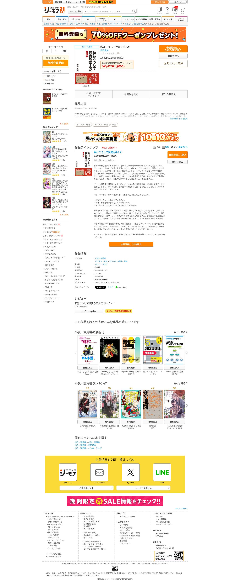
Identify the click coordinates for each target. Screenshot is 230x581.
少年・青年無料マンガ (53, 243)
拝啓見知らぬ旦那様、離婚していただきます (60, 151)
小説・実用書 (141, 19)
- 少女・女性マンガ (54, 522)
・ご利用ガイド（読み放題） (129, 536)
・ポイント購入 (88, 519)
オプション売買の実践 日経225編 (59, 110)
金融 (114, 125)
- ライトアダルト (53, 548)
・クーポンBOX (88, 529)
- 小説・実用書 (53, 535)
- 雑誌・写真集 (53, 532)
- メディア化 (52, 546)
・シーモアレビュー (53, 556)
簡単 (165, 147)
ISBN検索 (147, 563)
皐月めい (55, 192)
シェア (110, 287)
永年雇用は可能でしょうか (60, 135)
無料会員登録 (159, 2)
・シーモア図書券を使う (91, 541)
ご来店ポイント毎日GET (55, 258)
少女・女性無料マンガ (53, 239)
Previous (76, 352)
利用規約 (72, 563)
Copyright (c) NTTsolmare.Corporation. (115, 579)
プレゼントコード (52, 298)
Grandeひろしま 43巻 (109, 372)
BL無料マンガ (50, 247)
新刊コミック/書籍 (51, 224)
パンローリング (116, 24)
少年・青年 (62, 19)
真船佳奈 (131, 428)
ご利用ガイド (50, 76)
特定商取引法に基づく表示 (119, 563)
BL (88, 19)
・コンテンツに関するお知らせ (94, 549)
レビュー (69, 2)
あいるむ (55, 158)
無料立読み (87, 368)
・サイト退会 (87, 538)
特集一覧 (48, 272)
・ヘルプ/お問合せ (125, 528)
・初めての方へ (124, 530)
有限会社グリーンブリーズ (109, 374)
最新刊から (183, 147)
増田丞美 (104, 50)
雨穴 (152, 428)
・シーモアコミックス (163, 524)
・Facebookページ (161, 534)
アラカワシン (57, 207)
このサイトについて (136, 563)
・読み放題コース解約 (90, 535)
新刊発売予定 (50, 228)
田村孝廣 (174, 374)
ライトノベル (128, 19)
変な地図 (152, 426)
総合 (49, 19)
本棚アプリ (49, 302)
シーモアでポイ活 (52, 261)
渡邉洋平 (131, 374)
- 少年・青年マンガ (54, 519)
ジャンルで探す (75, 11)
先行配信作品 (50, 254)
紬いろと (55, 156)
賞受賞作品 (49, 265)
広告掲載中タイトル (53, 283)
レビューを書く (89, 311)
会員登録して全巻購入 (131, 244)
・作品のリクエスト (126, 538)
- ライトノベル (53, 530)
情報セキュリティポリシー (101, 563)
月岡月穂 (179, 428)
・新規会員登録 (88, 516)
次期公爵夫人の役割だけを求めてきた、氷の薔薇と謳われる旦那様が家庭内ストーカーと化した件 (60, 185)
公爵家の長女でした (88, 426)
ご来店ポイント (86, 488)
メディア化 (168, 19)
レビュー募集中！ (108, 53)
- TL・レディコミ (54, 527)
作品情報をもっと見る (179, 119)
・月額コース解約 (89, 533)
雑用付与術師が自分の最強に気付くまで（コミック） (60, 202)
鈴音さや (88, 428)
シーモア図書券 (51, 294)
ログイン (177, 2)
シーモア (47, 2)
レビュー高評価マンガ (54, 280)
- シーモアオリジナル (55, 540)
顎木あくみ (170, 428)
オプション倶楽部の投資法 (59, 95)
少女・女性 (75, 19)
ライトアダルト (181, 19)
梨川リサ (55, 139)
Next (185, 353)
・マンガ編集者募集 (162, 522)
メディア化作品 (51, 269)
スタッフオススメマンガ (55, 276)
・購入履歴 (86, 526)
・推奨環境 (122, 541)
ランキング (51, 232)
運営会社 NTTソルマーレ (160, 563)
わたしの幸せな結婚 (174, 426)
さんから (88, 374)
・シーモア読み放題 (53, 554)
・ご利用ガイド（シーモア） (129, 533)
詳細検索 (48, 287)
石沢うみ (63, 192)
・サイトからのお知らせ (91, 546)
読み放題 (58, 2)
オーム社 (153, 374)
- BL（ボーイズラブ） (55, 524)
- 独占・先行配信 (53, 543)
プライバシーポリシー (83, 563)
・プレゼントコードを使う (92, 544)
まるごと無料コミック (53, 235)
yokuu (62, 139)
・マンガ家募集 (160, 519)
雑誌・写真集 (154, 19)
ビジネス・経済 (83, 125)
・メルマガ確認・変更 (90, 521)
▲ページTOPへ (181, 508)
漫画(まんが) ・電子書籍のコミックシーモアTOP (63, 24)
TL (115, 19)
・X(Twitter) (158, 536)
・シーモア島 (123, 525)
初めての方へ (50, 80)
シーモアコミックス (101, 19)
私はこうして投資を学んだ (135, 24)
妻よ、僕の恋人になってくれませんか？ (60, 167)
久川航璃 (63, 156)
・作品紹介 (158, 516)
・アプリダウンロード (127, 516)
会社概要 (65, 563)
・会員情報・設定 (89, 524)
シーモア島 (80, 2)
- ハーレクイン (53, 538)
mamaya (55, 171)
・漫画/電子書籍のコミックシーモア (60, 516)
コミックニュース (52, 291)
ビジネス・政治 (101, 125)
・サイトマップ (124, 544)
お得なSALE (50, 250)
